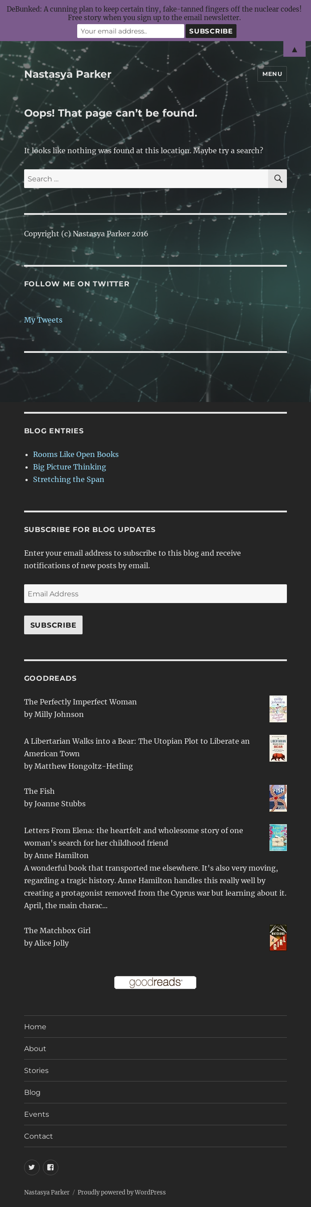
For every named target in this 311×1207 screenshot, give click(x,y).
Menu (272, 73)
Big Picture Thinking (69, 466)
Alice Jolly (51, 943)
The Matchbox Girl (57, 930)
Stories (36, 1070)
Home (35, 1027)
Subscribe (53, 625)
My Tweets (43, 319)
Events (36, 1114)
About (35, 1048)
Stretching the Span (68, 479)
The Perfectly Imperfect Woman (80, 701)
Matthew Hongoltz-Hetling (83, 766)
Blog (32, 1092)
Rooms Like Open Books (76, 454)
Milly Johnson (59, 714)
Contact (38, 1136)
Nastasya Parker (68, 74)
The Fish (39, 791)
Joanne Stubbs (60, 803)
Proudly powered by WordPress (122, 1192)
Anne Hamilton (61, 855)
